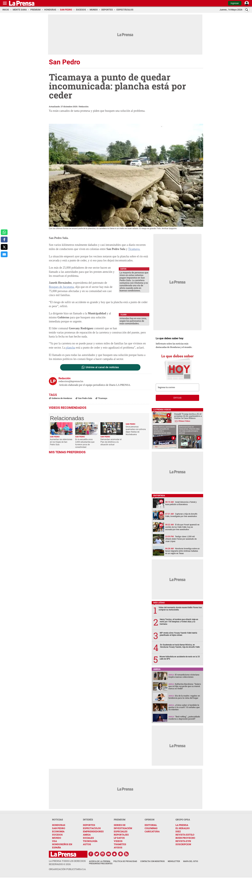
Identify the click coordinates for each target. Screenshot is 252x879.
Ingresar (235, 3)
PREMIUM (119, 819)
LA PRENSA (182, 825)
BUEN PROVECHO (185, 837)
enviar (177, 397)
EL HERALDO (183, 828)
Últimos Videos (184, 421)
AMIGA (87, 834)
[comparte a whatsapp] (4, 232)
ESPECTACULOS (92, 828)
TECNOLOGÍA (90, 841)
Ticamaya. (134, 249)
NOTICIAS (57, 819)
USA (54, 841)
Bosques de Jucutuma (61, 287)
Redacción (84, 106)
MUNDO (56, 837)
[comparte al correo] (4, 254)
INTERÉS (88, 819)
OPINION (149, 819)
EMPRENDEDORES (93, 831)
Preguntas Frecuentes (100, 863)
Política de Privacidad (125, 861)
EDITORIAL (151, 825)
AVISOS (118, 847)
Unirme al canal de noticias (102, 367)
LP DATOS (119, 837)
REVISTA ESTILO (185, 834)
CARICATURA (152, 831)
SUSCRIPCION (183, 844)
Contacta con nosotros (152, 861)
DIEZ (178, 831)
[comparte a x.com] (4, 247)
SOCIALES (88, 837)
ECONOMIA (58, 831)
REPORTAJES (121, 834)
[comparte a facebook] (4, 239)
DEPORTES (89, 825)
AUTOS (87, 844)
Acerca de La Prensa (99, 861)
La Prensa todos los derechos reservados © (67, 862)
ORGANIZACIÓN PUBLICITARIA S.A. (67, 869)
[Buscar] (247, 9)
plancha (70, 347)
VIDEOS (118, 841)
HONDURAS (58, 825)
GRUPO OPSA (183, 819)
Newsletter (174, 861)
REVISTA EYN (183, 841)
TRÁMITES (120, 844)
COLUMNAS (151, 828)
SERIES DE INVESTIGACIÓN (123, 826)
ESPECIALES (120, 831)
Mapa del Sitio (190, 861)
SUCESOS (57, 834)
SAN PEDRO (58, 828)
